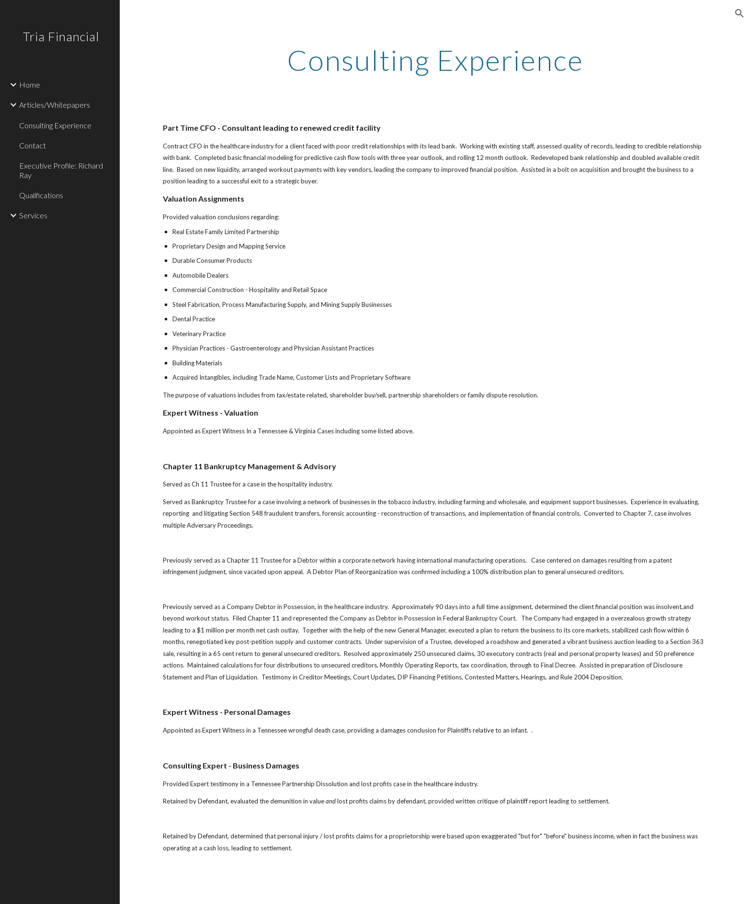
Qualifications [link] (41, 195)
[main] (435, 59)
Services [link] (33, 215)
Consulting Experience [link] (55, 125)
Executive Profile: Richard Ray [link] (61, 170)
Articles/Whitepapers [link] (54, 104)
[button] (739, 13)
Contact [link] (32, 145)
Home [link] (29, 84)
